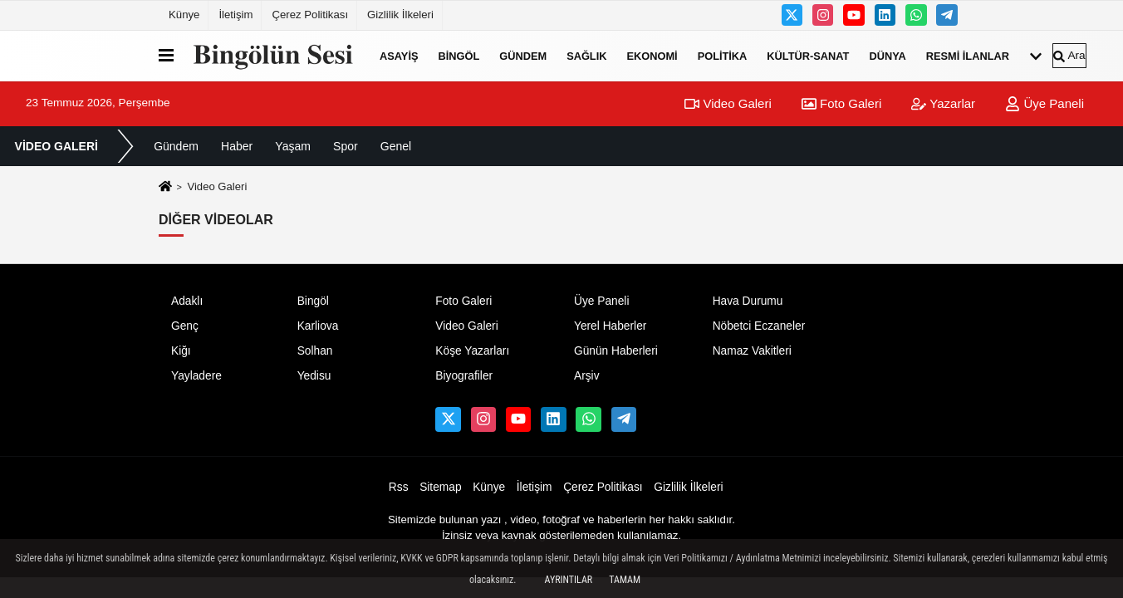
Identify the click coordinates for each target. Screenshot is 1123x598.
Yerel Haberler (610, 326)
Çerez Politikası (310, 14)
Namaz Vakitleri (752, 351)
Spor (345, 146)
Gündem (523, 55)
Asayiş (399, 55)
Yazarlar (943, 103)
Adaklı (187, 301)
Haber (237, 146)
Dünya (887, 55)
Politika (723, 55)
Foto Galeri (841, 103)
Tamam (624, 580)
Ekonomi (651, 55)
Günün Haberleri (616, 351)
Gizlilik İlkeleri (400, 14)
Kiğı (181, 351)
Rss (399, 487)
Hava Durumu (748, 301)
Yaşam (293, 146)
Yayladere (196, 376)
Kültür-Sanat (808, 55)
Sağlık (586, 55)
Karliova (318, 326)
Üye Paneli (1044, 103)
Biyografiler (464, 376)
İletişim (235, 14)
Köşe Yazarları (472, 351)
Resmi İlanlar (967, 55)
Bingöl (458, 55)
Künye (184, 14)
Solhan (315, 351)
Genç (185, 326)
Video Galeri (727, 103)
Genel (395, 146)
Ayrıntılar (569, 580)
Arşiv (587, 376)
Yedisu (314, 376)
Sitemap (440, 487)
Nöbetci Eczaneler (759, 326)
